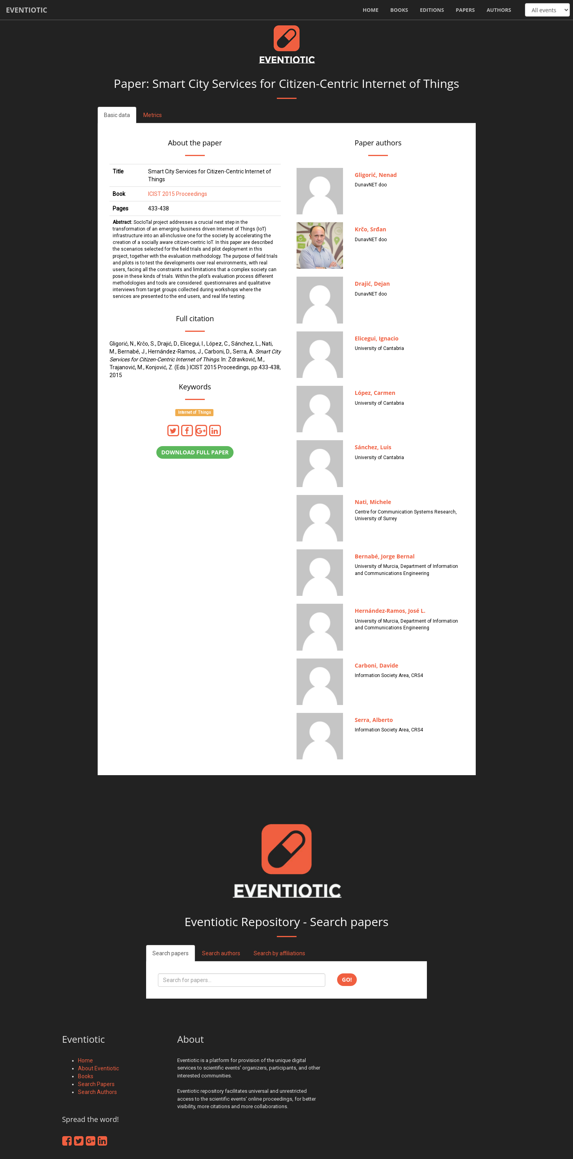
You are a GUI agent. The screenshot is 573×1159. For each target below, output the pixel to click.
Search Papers (96, 1084)
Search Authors (97, 1092)
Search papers (170, 953)
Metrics (152, 115)
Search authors (221, 953)
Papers (465, 9)
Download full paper (194, 452)
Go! (347, 979)
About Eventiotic (98, 1068)
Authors (499, 9)
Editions (432, 9)
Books (399, 9)
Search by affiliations (279, 953)
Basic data (117, 115)
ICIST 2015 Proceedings (177, 194)
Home (370, 9)
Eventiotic (26, 10)
